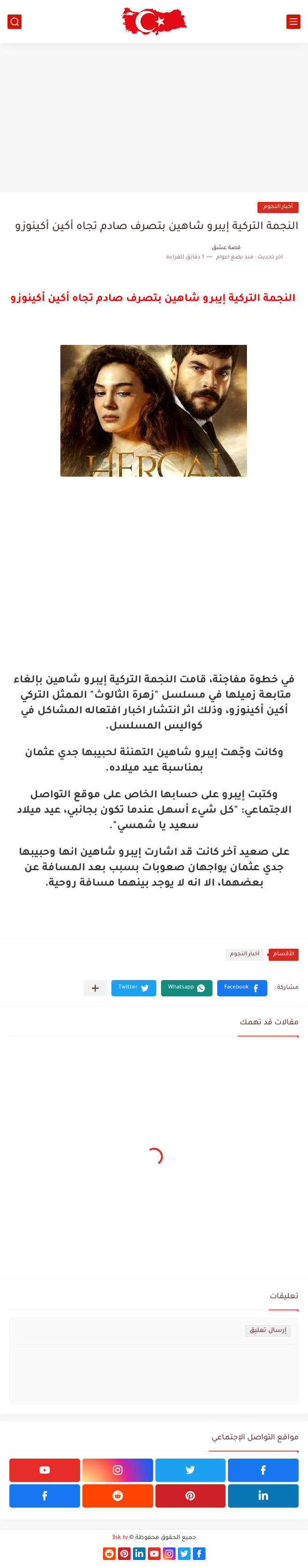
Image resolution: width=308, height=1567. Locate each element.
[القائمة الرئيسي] (293, 21)
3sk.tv (120, 1538)
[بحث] (14, 21)
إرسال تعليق (267, 1330)
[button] (242, 988)
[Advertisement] (154, 117)
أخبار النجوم (278, 207)
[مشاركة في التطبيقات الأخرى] (95, 988)
